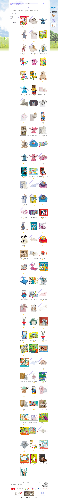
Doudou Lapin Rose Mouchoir (33, 377)
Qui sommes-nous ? (12, 482)
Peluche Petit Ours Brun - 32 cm (43, 172)
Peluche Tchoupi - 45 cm (24, 295)
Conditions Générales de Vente (13, 484)
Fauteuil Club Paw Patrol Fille (43, 185)
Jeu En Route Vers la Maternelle (24, 76)
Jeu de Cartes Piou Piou (33, 459)
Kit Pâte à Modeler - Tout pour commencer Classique (33, 172)
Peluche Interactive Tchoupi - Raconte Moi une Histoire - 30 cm (24, 337)
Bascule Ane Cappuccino (24, 144)
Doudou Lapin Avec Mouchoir (33, 21)
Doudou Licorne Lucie (24, 117)
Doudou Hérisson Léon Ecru (43, 308)
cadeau (11, 18)
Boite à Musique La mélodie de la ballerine (33, 418)
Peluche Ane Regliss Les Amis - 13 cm (24, 404)
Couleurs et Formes (33, 445)
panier (47, 3)
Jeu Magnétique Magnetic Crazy (33, 281)
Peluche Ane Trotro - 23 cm (43, 336)
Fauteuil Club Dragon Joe (33, 322)
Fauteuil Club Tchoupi (43, 240)
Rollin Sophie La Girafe (43, 144)
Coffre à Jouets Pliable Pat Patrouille (33, 213)
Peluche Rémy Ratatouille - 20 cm (24, 35)
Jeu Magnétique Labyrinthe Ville (33, 431)
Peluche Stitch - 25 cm (24, 90)
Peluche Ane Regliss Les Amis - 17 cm (24, 377)
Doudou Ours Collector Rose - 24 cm (24, 309)
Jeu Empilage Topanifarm (33, 404)
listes (39, 3)
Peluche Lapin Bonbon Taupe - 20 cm (33, 254)
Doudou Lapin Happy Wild (33, 308)
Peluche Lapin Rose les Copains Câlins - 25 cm (43, 391)
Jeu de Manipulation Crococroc (43, 377)
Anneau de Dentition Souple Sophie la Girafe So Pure (43, 404)
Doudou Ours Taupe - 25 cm (33, 117)
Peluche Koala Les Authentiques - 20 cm (43, 322)
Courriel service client (27, 482)
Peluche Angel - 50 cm (33, 158)
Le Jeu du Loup (33, 76)
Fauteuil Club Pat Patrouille (43, 199)
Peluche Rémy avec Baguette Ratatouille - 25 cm (24, 227)
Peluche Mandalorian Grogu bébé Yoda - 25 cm (24, 391)
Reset (18, 17)
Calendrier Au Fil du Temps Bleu (33, 226)
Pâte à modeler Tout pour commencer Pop (24, 418)
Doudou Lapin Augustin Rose (43, 295)
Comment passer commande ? (21, 482)
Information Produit (34, 482)
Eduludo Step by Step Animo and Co (24, 459)
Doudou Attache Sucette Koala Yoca (33, 199)
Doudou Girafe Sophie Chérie (33, 240)
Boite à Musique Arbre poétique (24, 472)
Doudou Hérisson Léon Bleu (33, 185)
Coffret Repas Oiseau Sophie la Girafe (24, 268)
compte (43, 3)
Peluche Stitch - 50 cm (24, 158)
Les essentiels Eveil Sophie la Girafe (33, 295)
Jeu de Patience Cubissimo (43, 267)
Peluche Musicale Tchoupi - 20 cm (33, 391)
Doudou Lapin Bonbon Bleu (24, 185)
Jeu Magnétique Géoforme (24, 21)
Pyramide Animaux (43, 35)
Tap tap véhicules (43, 349)
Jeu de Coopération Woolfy (24, 431)
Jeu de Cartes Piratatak (24, 172)
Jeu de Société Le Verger (33, 336)
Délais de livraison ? (20, 484)
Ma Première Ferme (43, 254)
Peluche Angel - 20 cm (33, 131)
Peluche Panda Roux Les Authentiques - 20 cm (43, 459)
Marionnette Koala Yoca (43, 49)
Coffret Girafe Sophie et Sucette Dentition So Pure (24, 131)
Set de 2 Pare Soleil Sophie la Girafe (33, 104)
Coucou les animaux (43, 62)
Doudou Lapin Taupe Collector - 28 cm (43, 363)
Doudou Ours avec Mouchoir (33, 49)
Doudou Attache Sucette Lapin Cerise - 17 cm (43, 227)
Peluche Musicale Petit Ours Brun (33, 90)
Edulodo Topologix (24, 363)
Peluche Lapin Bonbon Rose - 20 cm (43, 90)
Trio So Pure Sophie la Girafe (24, 254)
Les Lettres (24, 62)
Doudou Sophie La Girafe (43, 431)
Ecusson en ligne (41, 482)
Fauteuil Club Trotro (33, 144)
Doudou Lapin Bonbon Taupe (43, 131)
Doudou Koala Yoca (43, 281)
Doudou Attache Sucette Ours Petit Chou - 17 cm (24, 199)
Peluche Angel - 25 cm (33, 62)
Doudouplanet (12, 13)
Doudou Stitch (24, 281)
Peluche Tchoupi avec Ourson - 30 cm (43, 117)
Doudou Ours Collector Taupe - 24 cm (33, 35)
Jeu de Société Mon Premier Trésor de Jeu (24, 350)
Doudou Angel (33, 267)
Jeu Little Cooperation (43, 445)
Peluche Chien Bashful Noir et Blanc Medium (24, 240)
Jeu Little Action (33, 349)
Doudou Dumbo (24, 103)
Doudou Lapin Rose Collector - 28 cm (43, 158)
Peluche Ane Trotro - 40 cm (24, 322)
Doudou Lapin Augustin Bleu (33, 363)
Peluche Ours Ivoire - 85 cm (43, 76)
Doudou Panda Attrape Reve (43, 103)
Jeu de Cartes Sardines (43, 213)
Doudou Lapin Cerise (24, 213)
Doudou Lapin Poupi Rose (24, 49)
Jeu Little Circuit (43, 418)
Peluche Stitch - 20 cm (43, 21)
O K (36, 3)
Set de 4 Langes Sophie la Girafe (24, 445)
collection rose (16, 13)
